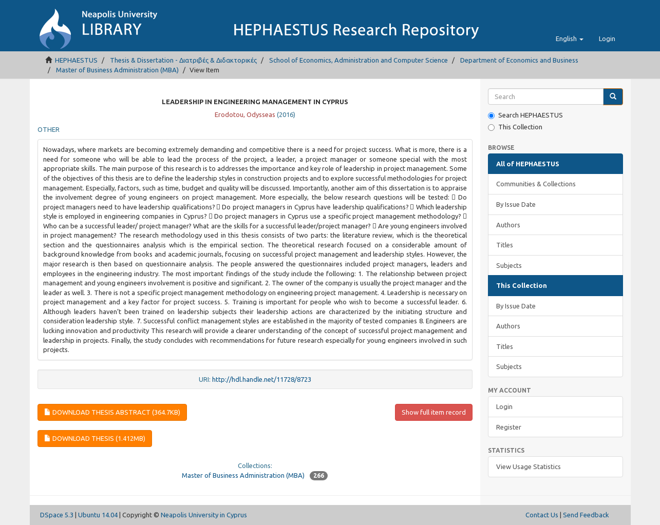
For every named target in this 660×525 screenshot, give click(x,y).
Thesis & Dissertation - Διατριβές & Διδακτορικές (183, 60)
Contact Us (541, 514)
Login (504, 406)
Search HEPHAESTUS (525, 115)
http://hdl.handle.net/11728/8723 (261, 379)
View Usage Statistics (528, 466)
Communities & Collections (536, 183)
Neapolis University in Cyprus (204, 514)
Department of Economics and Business (519, 60)
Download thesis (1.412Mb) (94, 438)
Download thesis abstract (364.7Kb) (112, 412)
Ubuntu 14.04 (98, 514)
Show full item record (434, 412)
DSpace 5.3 (56, 514)
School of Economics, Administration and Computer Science (358, 60)
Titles (504, 244)
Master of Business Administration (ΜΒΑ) (117, 69)
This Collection (515, 127)
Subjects (509, 265)
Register (508, 427)
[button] (569, 38)
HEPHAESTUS (76, 60)
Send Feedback (586, 514)
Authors (508, 224)
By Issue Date (516, 204)
